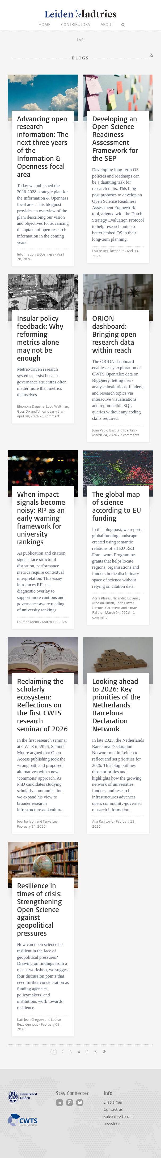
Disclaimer (113, 1102)
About (107, 24)
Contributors (75, 24)
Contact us (113, 1109)
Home (44, 24)
